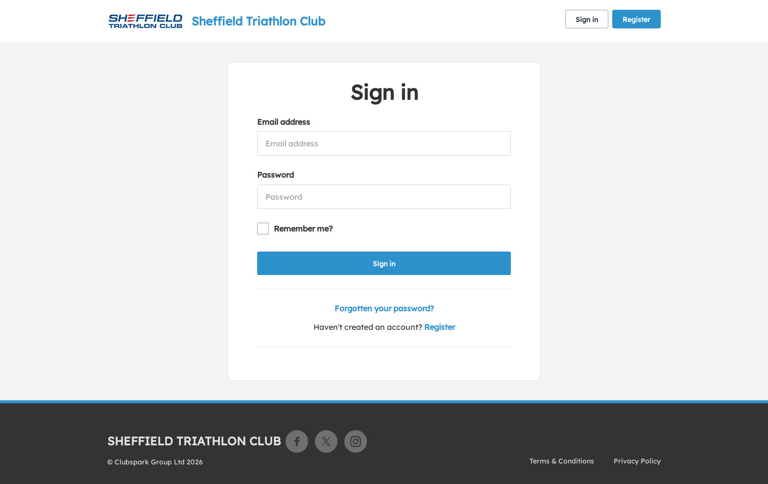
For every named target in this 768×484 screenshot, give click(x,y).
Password (275, 175)
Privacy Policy (637, 461)
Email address (283, 122)
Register (636, 19)
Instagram (355, 441)
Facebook (297, 441)
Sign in (587, 19)
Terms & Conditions (561, 461)
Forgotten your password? (384, 308)
